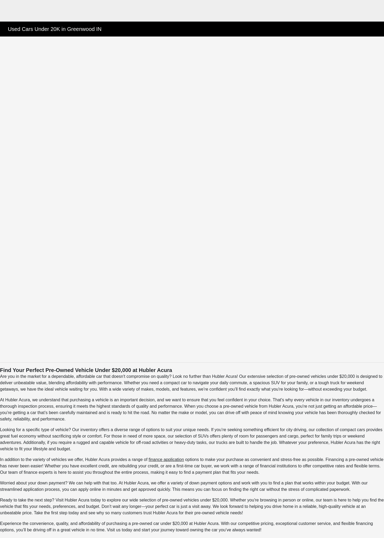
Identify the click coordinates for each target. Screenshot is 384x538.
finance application (166, 459)
